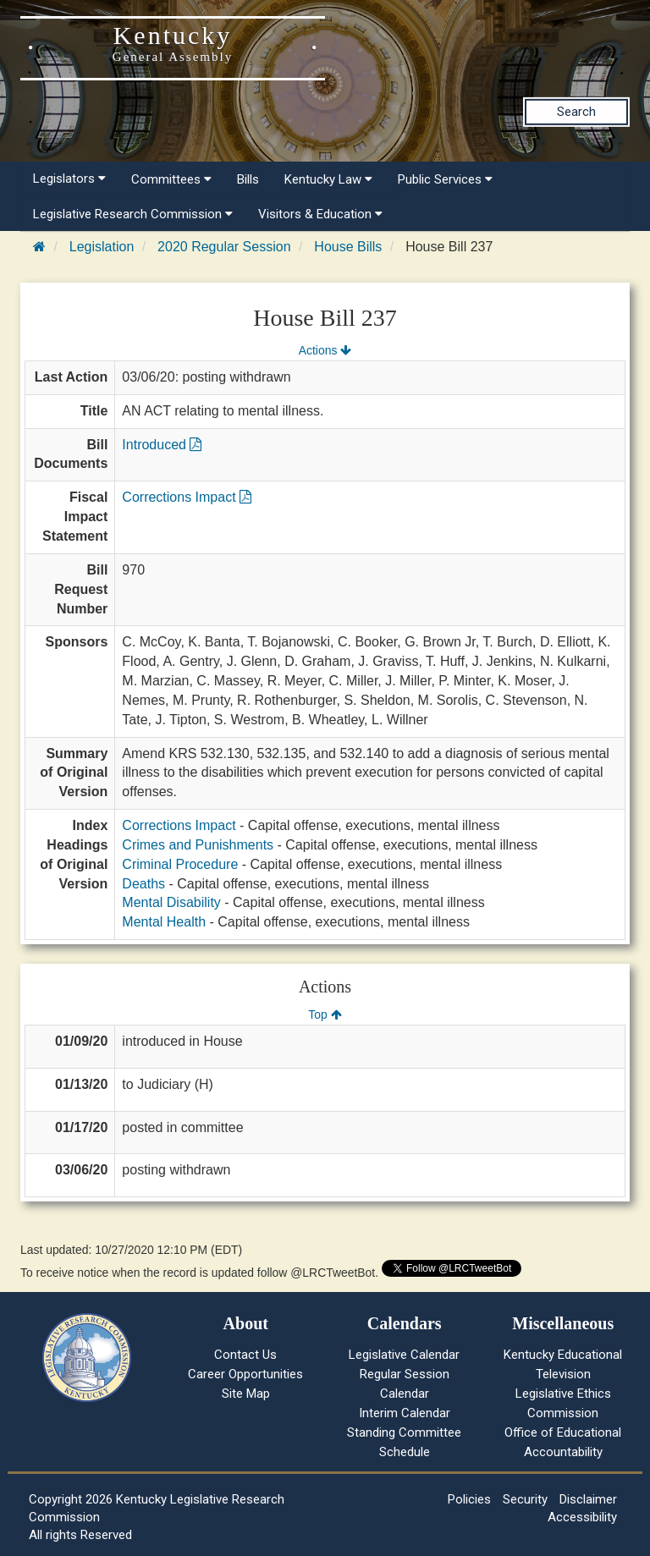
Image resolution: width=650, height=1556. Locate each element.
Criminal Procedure (180, 864)
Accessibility (582, 1517)
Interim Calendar (404, 1413)
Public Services (445, 179)
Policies (469, 1499)
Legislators (69, 178)
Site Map (246, 1393)
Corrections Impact (186, 497)
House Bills (348, 246)
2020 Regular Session (223, 246)
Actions (325, 350)
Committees (171, 179)
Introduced (161, 444)
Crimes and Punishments (197, 845)
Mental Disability (171, 902)
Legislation (102, 246)
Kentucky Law (328, 179)
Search (576, 111)
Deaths (143, 884)
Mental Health (164, 922)
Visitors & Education (320, 214)
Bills (248, 179)
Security (525, 1499)
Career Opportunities (245, 1374)
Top (324, 1014)
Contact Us (245, 1354)
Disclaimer (588, 1499)
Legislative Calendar (404, 1354)
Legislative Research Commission (133, 214)
